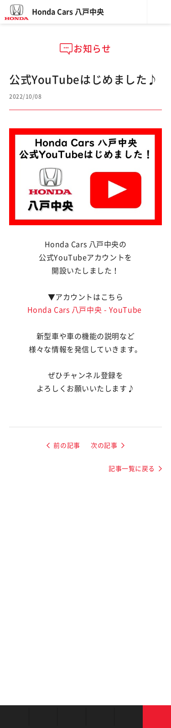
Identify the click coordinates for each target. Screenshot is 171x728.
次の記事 (104, 445)
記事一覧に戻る (132, 468)
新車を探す (43, 716)
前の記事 (66, 445)
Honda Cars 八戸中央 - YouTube (84, 309)
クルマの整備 (100, 716)
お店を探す (14, 716)
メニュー (159, 12)
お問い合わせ (157, 716)
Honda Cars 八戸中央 (68, 11)
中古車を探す (71, 716)
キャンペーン (128, 716)
